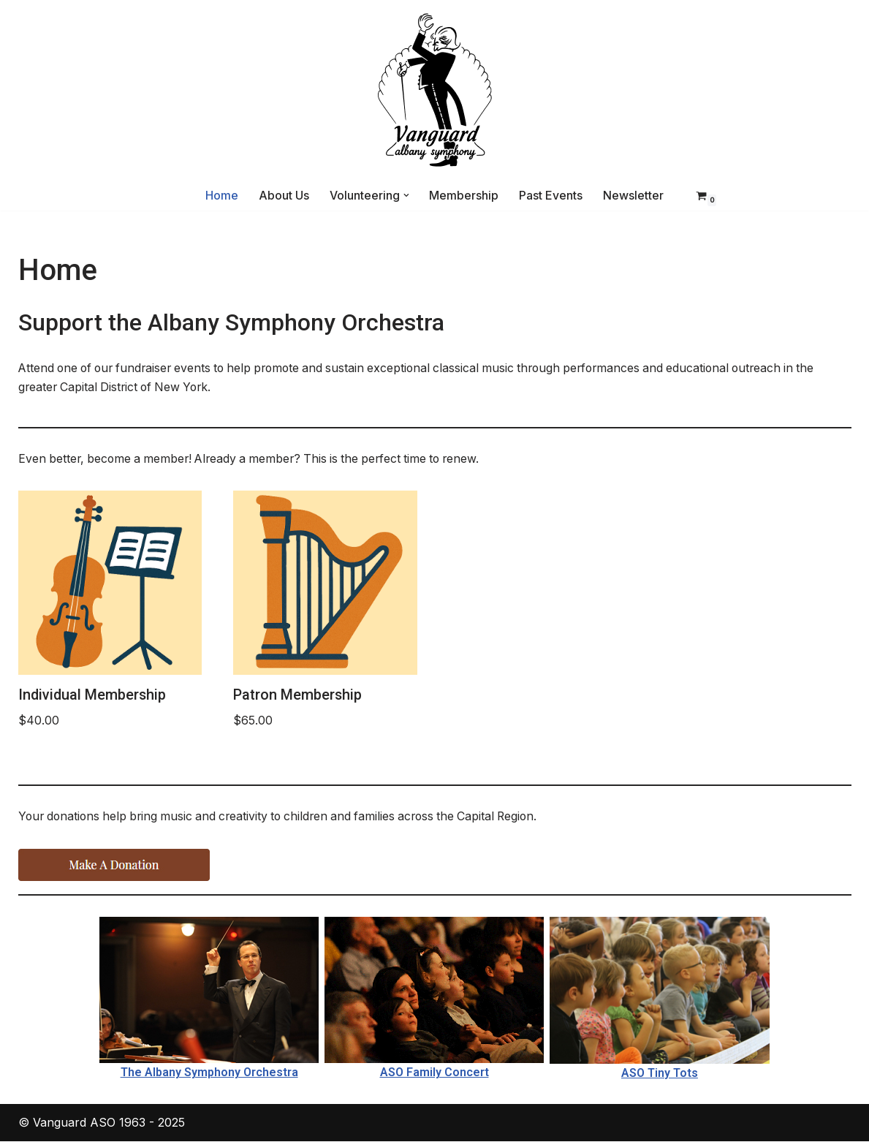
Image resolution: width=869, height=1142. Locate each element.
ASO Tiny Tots (659, 1074)
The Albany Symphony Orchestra (209, 1073)
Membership (464, 195)
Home (221, 195)
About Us (284, 195)
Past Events (551, 195)
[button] (406, 195)
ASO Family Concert (434, 1073)
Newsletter (634, 195)
